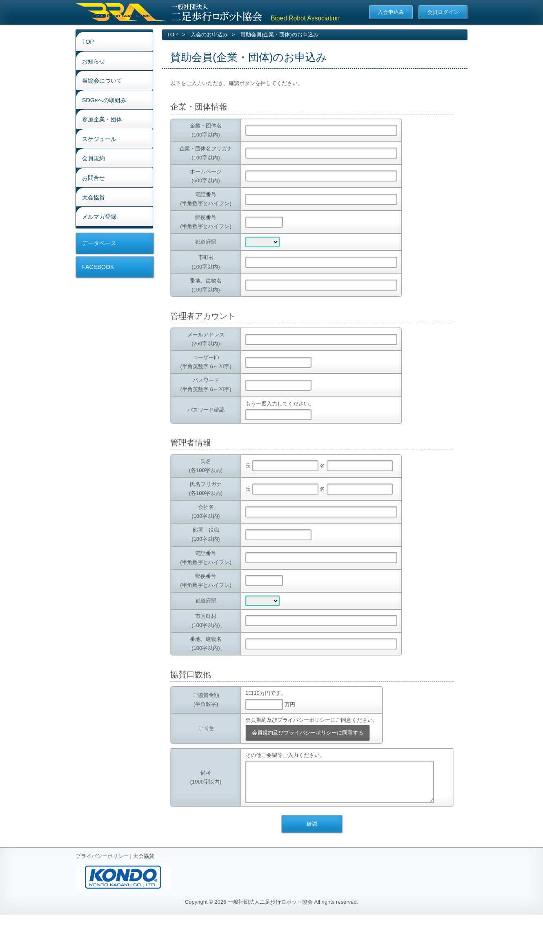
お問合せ (93, 178)
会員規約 (93, 158)
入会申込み (391, 12)
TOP (88, 41)
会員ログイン (443, 12)
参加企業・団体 (102, 119)
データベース (99, 243)
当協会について (102, 80)
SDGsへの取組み (104, 100)
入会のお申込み (209, 34)
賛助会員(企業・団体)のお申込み (279, 34)
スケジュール (99, 139)
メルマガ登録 (99, 216)
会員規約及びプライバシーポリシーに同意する (307, 733)
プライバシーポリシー (102, 864)
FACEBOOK (98, 267)
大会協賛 (93, 197)
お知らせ (93, 61)
